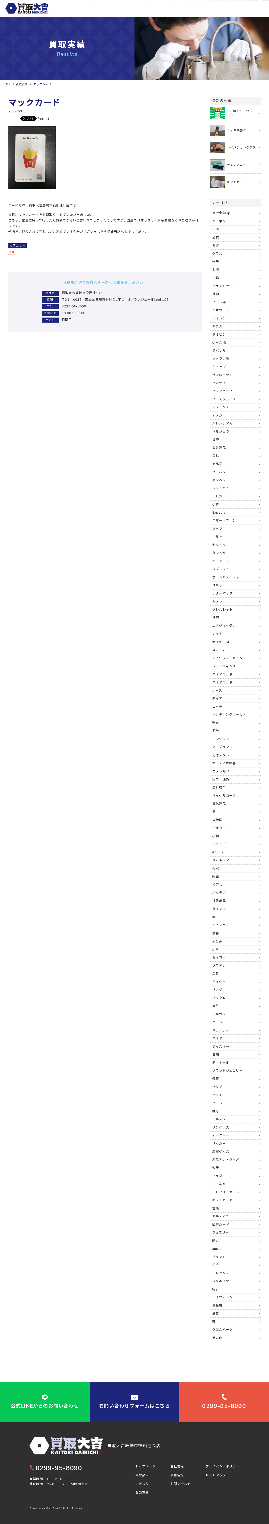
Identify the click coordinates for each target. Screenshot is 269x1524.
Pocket (43, 119)
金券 (11, 252)
